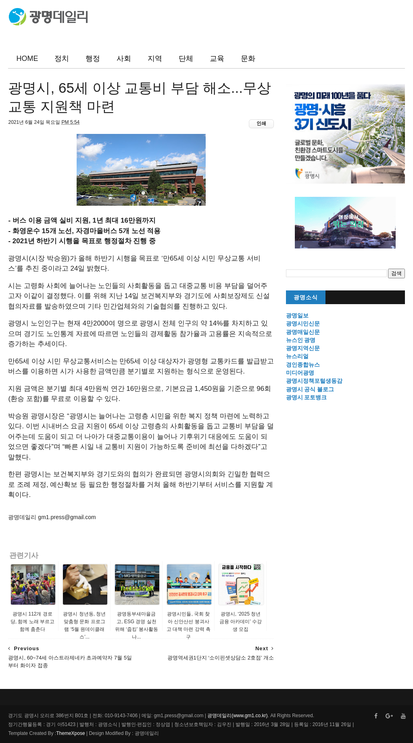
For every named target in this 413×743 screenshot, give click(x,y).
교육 (217, 58)
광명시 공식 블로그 (310, 389)
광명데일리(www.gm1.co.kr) (237, 715)
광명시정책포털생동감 (314, 381)
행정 (93, 58)
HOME (27, 58)
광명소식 (306, 297)
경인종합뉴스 (303, 364)
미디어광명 (300, 372)
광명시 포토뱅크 (306, 397)
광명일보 (297, 315)
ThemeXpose (70, 733)
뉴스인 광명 (301, 340)
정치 (61, 58)
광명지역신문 (303, 348)
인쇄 (261, 123)
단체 (186, 58)
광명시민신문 (303, 323)
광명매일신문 (303, 332)
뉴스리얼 (297, 356)
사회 (124, 58)
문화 (248, 58)
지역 (155, 58)
